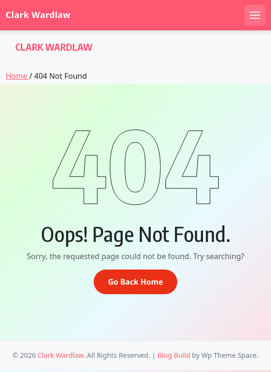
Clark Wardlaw (38, 14)
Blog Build (173, 355)
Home (17, 76)
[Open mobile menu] (254, 15)
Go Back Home (135, 282)
